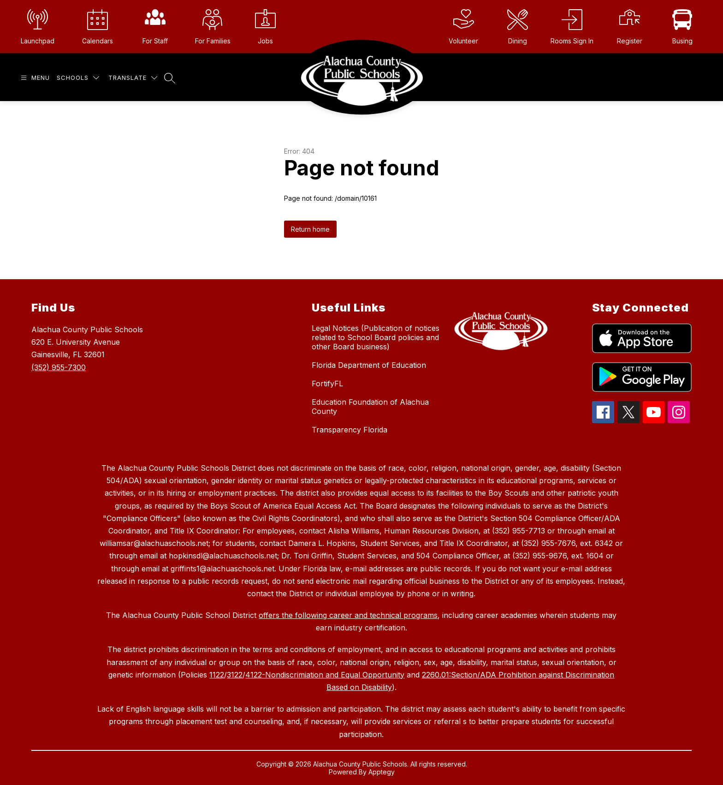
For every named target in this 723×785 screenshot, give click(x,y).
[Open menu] (34, 78)
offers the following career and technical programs (348, 615)
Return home (310, 229)
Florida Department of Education (369, 365)
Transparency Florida (349, 429)
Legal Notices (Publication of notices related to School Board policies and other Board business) (375, 337)
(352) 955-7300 (58, 367)
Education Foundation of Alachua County (370, 406)
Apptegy (381, 772)
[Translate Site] (133, 78)
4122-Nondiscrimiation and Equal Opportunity (324, 674)
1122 (216, 674)
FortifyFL (327, 383)
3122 (235, 674)
